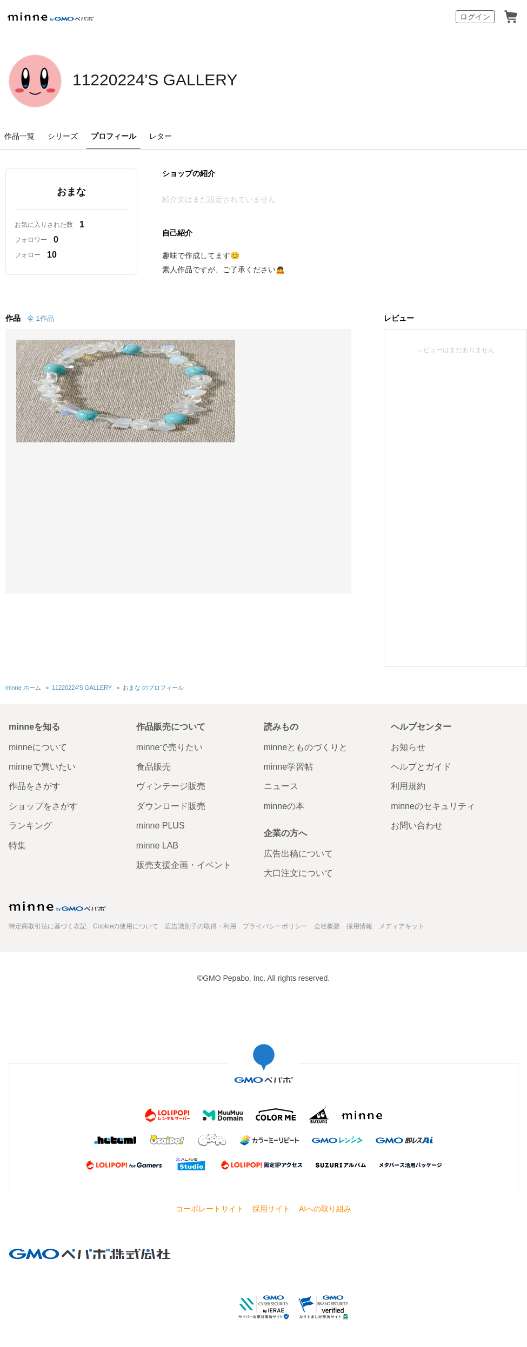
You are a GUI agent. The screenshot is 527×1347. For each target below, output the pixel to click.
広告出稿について (298, 852)
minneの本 (284, 804)
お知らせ (408, 745)
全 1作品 (40, 318)
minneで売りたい (169, 745)
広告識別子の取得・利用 (200, 925)
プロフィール (113, 136)
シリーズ (63, 136)
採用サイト (271, 1207)
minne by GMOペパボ (51, 16)
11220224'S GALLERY (182, 80)
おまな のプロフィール (152, 687)
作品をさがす (35, 785)
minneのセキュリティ (433, 804)
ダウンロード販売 (170, 804)
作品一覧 (19, 136)
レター (160, 136)
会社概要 (327, 925)
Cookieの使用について (125, 925)
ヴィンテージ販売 (170, 785)
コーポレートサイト (210, 1207)
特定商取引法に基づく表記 (47, 925)
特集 (17, 843)
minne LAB (157, 843)
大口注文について (298, 872)
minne (57, 905)
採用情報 (359, 925)
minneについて (38, 745)
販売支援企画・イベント (183, 863)
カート (510, 16)
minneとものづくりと (306, 745)
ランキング (30, 824)
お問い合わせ (417, 824)
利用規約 (408, 785)
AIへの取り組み (325, 1207)
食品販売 (153, 765)
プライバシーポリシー (275, 925)
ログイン (475, 16)
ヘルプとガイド (421, 765)
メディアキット (401, 925)
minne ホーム (23, 687)
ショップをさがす (43, 804)
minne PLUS (160, 824)
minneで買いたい (42, 765)
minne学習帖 (288, 765)
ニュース (281, 785)
